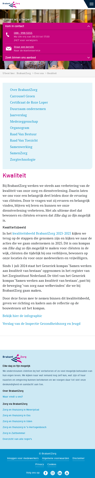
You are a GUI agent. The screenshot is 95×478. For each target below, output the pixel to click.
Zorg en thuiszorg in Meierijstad (21, 409)
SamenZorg (18, 153)
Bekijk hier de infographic (22, 316)
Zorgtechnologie (22, 159)
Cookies (51, 464)
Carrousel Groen (22, 96)
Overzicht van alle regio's (17, 439)
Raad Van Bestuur (23, 134)
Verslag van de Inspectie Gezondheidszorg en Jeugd (41, 323)
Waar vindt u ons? (13, 396)
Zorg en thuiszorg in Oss (16, 415)
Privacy (39, 464)
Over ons (39, 73)
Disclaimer (79, 458)
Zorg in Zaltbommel (14, 433)
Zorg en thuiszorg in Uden (17, 421)
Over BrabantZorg (23, 89)
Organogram (19, 127)
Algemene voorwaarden (55, 458)
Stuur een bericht (24, 46)
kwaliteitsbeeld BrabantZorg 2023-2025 (41, 233)
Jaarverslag (18, 115)
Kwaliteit (52, 73)
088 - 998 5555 (23, 33)
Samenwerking (21, 147)
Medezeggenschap (24, 121)
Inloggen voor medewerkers (23, 458)
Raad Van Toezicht (24, 140)
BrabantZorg (24, 73)
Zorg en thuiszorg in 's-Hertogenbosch (24, 427)
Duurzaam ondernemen (28, 109)
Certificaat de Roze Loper (29, 102)
